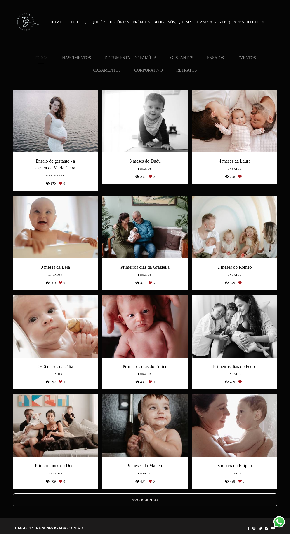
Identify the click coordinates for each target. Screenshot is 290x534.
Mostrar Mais (145, 499)
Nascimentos (76, 58)
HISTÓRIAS (118, 22)
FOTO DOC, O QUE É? (85, 22)
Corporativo (148, 70)
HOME (56, 22)
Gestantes (181, 58)
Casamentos (107, 70)
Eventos (247, 58)
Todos (41, 58)
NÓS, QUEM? (179, 22)
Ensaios (215, 58)
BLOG (158, 22)
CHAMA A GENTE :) (212, 22)
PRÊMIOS (141, 22)
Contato (76, 528)
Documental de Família (131, 58)
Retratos (186, 70)
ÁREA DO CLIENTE (251, 22)
